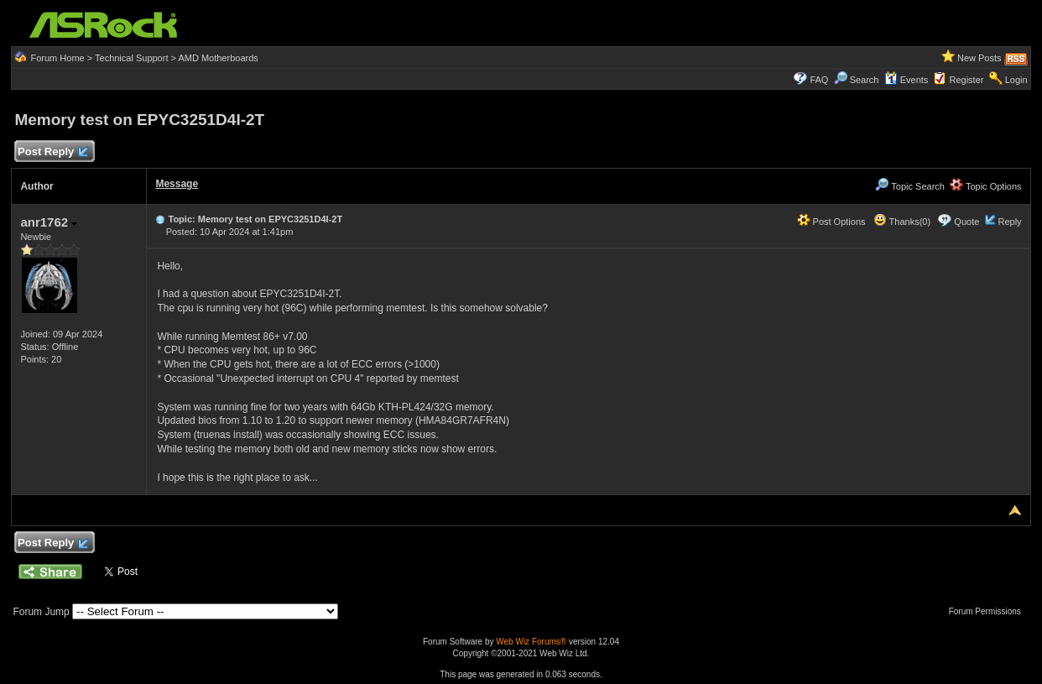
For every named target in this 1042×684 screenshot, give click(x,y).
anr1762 (48, 222)
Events (906, 80)
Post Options (831, 222)
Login (1016, 80)
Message (176, 184)
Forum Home (57, 58)
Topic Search (909, 186)
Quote (966, 222)
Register (967, 80)
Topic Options (986, 186)
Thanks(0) (901, 222)
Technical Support (131, 58)
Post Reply (52, 152)
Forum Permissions (989, 611)
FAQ (819, 80)
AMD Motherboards (218, 58)
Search (864, 80)
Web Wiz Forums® (531, 641)
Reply (1009, 222)
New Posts (979, 58)
